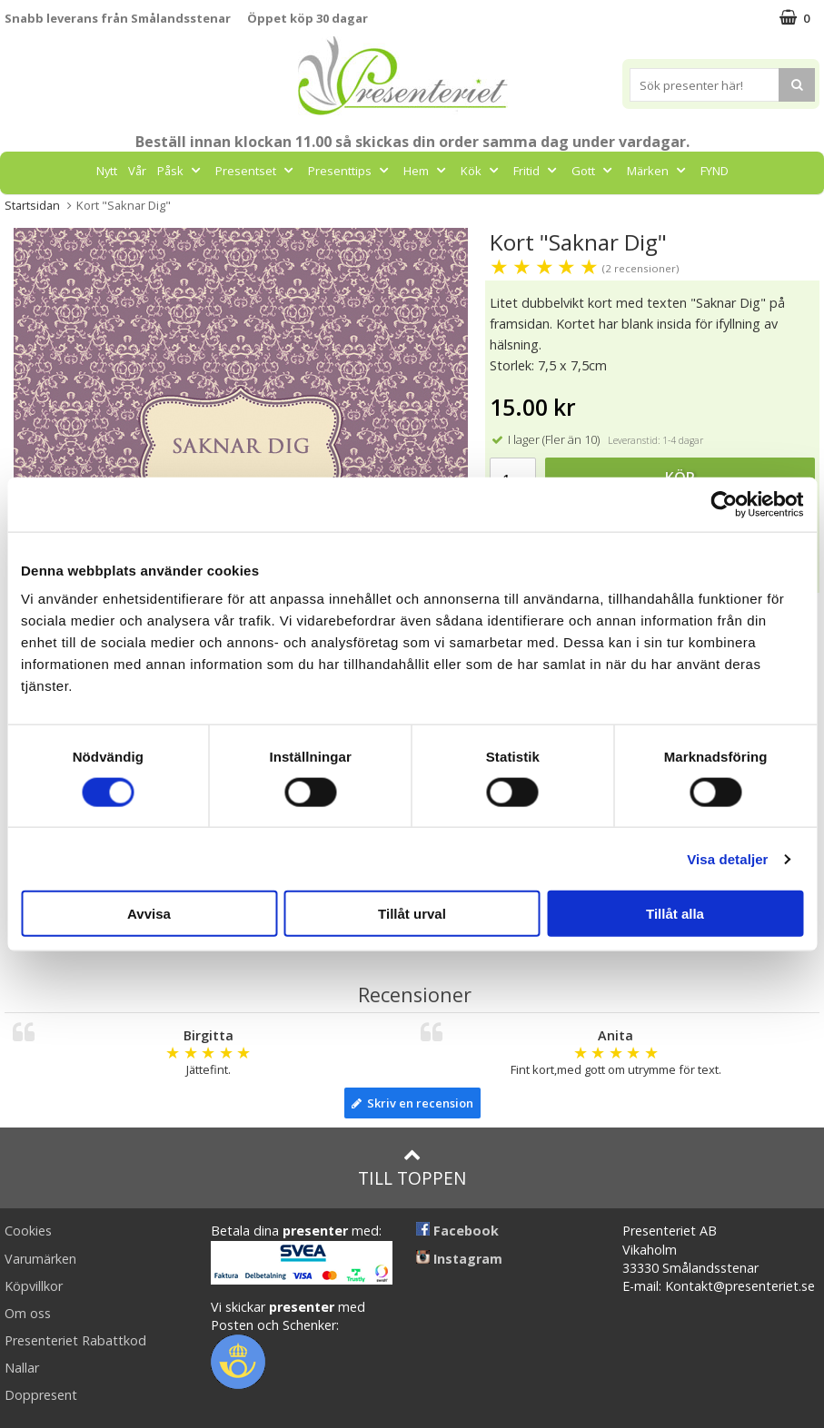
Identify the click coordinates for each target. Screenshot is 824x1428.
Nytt (106, 170)
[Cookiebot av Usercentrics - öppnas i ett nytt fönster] (723, 503)
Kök (481, 170)
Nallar (22, 1367)
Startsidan (32, 205)
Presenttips (350, 170)
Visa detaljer (727, 858)
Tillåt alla (675, 913)
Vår (137, 170)
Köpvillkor (34, 1286)
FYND (714, 170)
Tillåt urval (412, 913)
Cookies (28, 1230)
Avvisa (149, 913)
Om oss (28, 1313)
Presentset (256, 170)
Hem (426, 170)
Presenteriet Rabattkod (75, 1340)
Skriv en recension (412, 1103)
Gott (593, 170)
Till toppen (412, 1168)
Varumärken (40, 1258)
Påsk (180, 170)
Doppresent (41, 1394)
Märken (658, 170)
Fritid (537, 170)
